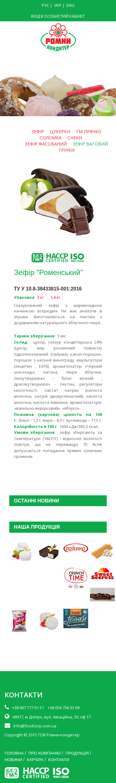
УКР (58, 5)
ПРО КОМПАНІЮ (44, 753)
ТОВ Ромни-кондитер (58, 735)
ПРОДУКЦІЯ (77, 753)
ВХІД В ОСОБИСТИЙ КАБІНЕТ (58, 16)
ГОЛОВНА (14, 753)
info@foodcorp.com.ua (34, 726)
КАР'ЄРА (35, 759)
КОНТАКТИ (58, 759)
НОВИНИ (13, 759)
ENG (71, 5)
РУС (45, 5)
